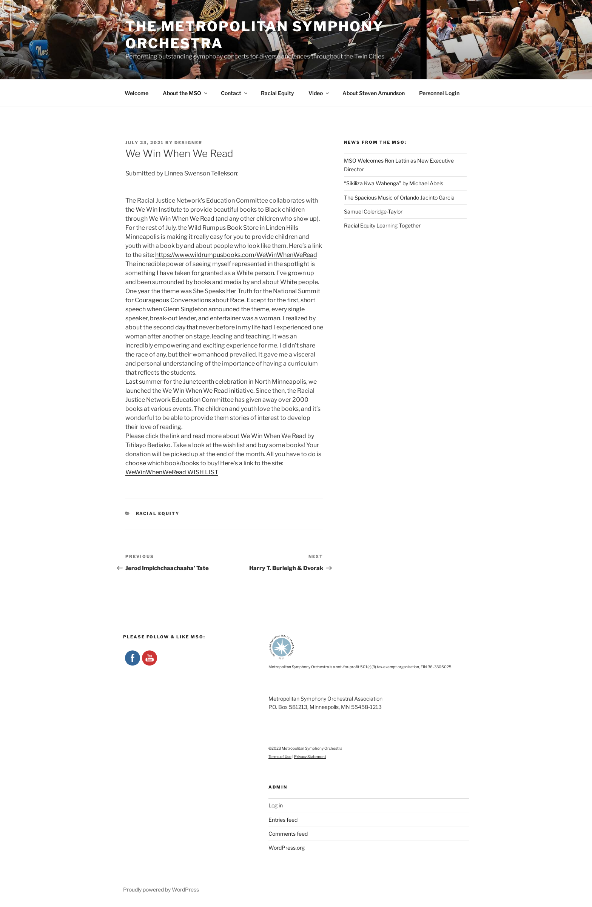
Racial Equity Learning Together (382, 225)
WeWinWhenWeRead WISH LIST (171, 472)
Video (319, 93)
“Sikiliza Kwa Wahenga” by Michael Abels (393, 183)
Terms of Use (279, 756)
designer (188, 142)
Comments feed (288, 833)
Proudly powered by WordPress (161, 889)
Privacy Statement (310, 756)
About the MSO (185, 93)
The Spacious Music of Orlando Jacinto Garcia (399, 197)
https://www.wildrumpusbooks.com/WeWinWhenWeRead (236, 254)
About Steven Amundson (373, 93)
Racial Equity (277, 93)
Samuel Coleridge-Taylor (373, 211)
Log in (275, 805)
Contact (234, 93)
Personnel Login (439, 93)
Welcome (136, 93)
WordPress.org (286, 847)
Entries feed (283, 819)
